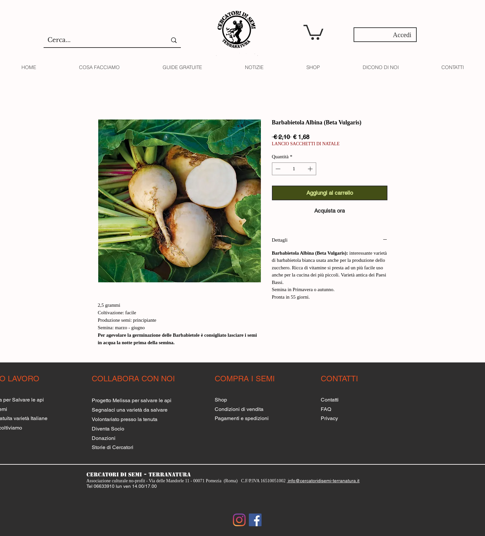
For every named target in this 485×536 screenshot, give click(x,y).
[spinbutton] (293, 169)
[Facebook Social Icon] (255, 520)
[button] (313, 31)
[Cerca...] (100, 40)
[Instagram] (239, 520)
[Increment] (310, 169)
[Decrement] (277, 169)
